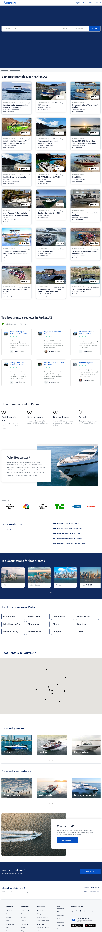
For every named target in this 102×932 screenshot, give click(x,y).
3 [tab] (52, 760)
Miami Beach (61, 915)
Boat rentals (40, 910)
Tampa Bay (60, 925)
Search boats (25, 910)
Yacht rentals (40, 924)
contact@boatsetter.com (91, 887)
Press (7, 931)
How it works (10, 914)
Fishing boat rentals (42, 917)
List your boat (79, 3)
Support (98, 3)
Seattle (59, 929)
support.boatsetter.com (91, 891)
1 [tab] (50, 592)
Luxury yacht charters (43, 921)
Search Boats (90, 871)
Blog (22, 931)
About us (89, 3)
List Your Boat (67, 840)
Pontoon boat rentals (43, 927)
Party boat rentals (42, 931)
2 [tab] (51, 760)
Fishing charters (41, 914)
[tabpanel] (13, 577)
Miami (59, 912)
